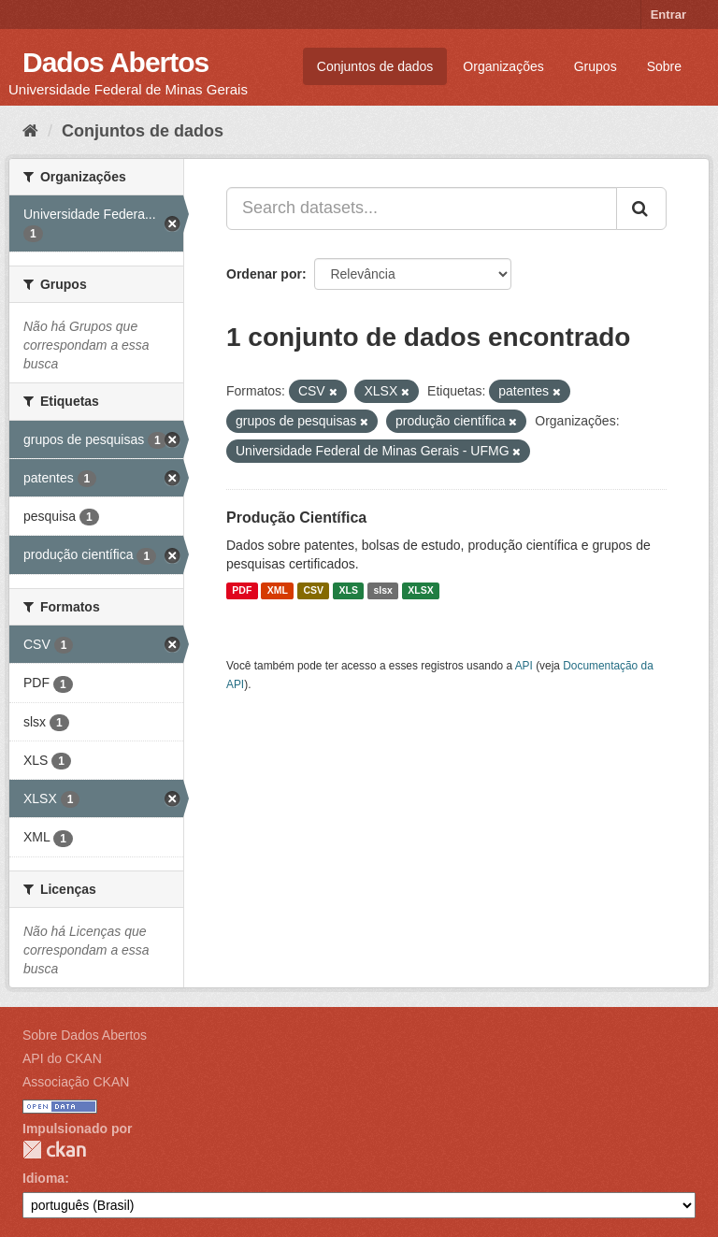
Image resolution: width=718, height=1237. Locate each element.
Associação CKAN (75, 1081)
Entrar (668, 14)
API (524, 665)
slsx (382, 591)
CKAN (54, 1149)
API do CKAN (62, 1058)
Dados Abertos (115, 62)
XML (277, 591)
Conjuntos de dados (375, 66)
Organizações (503, 66)
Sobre (664, 66)
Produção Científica (296, 517)
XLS (348, 591)
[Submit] (641, 208)
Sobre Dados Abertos (84, 1035)
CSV (313, 591)
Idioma (43, 1178)
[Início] (30, 131)
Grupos (595, 66)
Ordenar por (264, 273)
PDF (241, 591)
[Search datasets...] (421, 208)
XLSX (420, 591)
